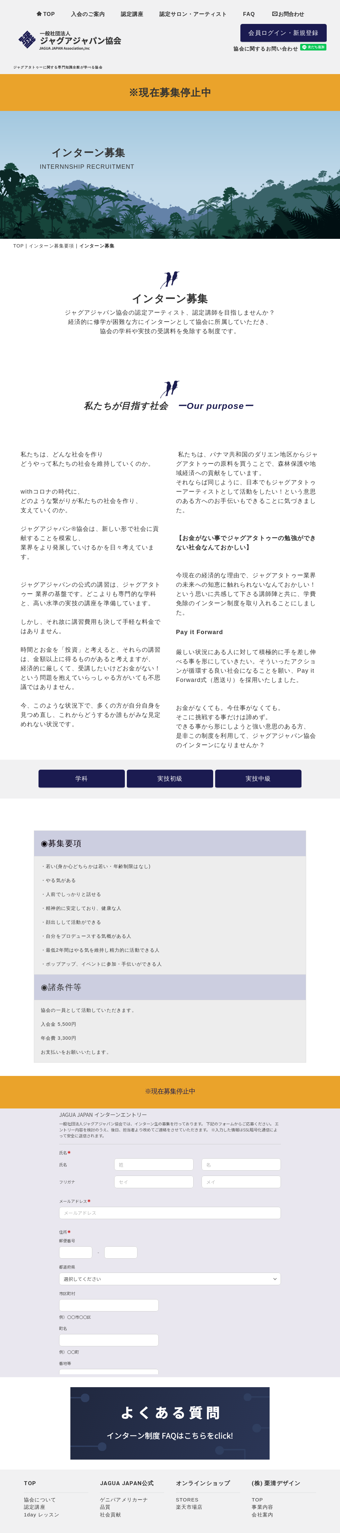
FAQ (249, 14)
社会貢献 (111, 1514)
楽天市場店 (189, 1507)
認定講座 (132, 14)
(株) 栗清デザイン (276, 1483)
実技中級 (258, 778)
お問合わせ (288, 14)
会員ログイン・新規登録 (283, 33)
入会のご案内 (88, 14)
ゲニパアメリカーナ (124, 1499)
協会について (40, 1499)
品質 (105, 1507)
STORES (187, 1499)
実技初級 (170, 778)
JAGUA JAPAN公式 (127, 1483)
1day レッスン (42, 1514)
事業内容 (262, 1507)
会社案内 (262, 1514)
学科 (81, 778)
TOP (46, 14)
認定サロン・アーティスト (193, 14)
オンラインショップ (203, 1483)
